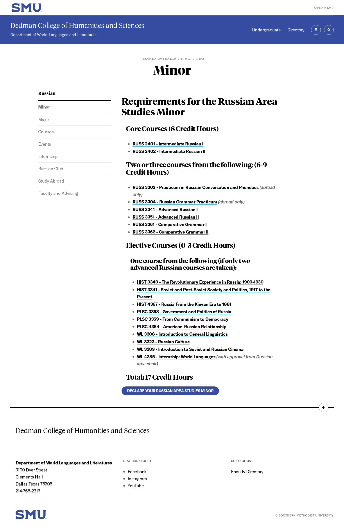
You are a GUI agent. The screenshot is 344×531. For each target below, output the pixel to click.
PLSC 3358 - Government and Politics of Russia (184, 311)
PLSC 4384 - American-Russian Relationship (181, 326)
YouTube (136, 485)
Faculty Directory (247, 471)
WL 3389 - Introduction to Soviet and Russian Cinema (190, 349)
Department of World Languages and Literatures (53, 34)
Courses (46, 131)
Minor (44, 107)
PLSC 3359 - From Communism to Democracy (182, 319)
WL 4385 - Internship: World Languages (176, 356)
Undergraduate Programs (159, 59)
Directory (295, 30)
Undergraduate (266, 30)
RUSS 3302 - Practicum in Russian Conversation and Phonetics (195, 187)
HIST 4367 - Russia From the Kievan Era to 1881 (184, 304)
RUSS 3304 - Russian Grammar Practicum (175, 202)
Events (44, 144)
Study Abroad (51, 181)
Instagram (137, 478)
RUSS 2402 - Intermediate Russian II (169, 151)
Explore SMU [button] (324, 7)
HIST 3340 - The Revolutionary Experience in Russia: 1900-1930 (200, 282)
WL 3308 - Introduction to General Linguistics (182, 334)
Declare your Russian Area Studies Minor (170, 390)
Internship (48, 156)
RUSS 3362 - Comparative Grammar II (170, 232)
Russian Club (50, 168)
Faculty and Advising (58, 193)
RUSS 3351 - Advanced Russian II (166, 217)
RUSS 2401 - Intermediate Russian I (168, 144)
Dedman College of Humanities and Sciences (77, 25)
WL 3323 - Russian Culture (163, 341)
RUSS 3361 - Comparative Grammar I (169, 224)
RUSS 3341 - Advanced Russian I (165, 209)
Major (43, 119)
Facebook (137, 471)
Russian (186, 59)
